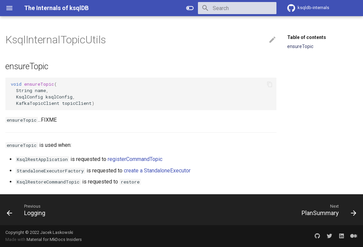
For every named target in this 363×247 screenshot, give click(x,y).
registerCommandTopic (135, 159)
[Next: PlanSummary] (327, 210)
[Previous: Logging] (27, 210)
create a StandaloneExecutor (157, 170)
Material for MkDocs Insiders (54, 239)
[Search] (237, 8)
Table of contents (306, 37)
